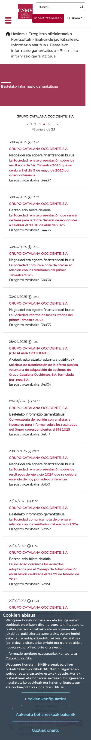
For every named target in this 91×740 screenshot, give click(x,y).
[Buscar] (81, 6)
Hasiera (17, 34)
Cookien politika (19, 658)
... (53, 124)
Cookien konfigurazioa (45, 699)
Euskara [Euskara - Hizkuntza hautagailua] (73, 18)
